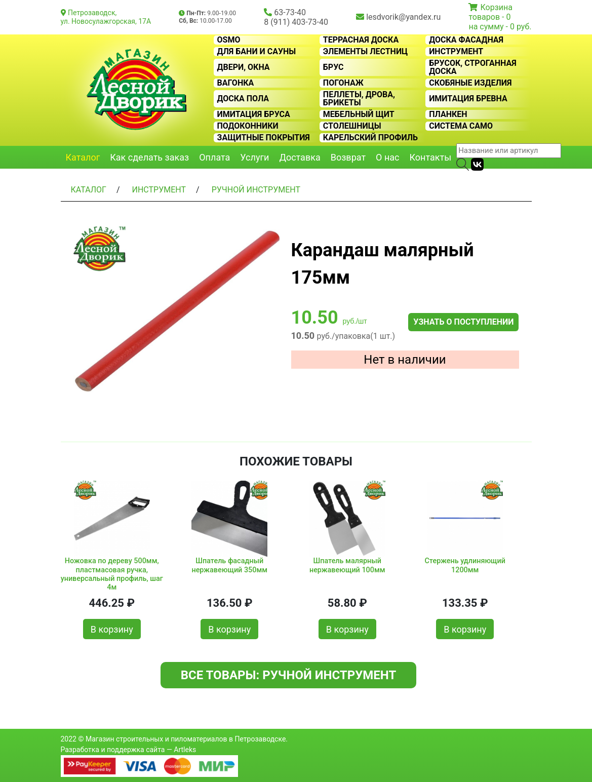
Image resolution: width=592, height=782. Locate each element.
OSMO (229, 40)
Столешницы (352, 126)
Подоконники (248, 126)
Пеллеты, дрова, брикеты (359, 99)
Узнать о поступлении (463, 322)
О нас (387, 157)
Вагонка (235, 83)
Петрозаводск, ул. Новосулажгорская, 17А (106, 17)
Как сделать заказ (149, 157)
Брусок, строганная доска (473, 67)
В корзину (112, 629)
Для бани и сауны (256, 52)
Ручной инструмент (256, 189)
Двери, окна (243, 67)
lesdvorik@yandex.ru (403, 17)
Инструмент (456, 52)
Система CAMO (461, 126)
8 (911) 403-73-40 (296, 22)
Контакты (431, 157)
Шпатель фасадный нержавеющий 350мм (229, 565)
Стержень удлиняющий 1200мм (464, 565)
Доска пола (243, 99)
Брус (333, 67)
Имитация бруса (253, 114)
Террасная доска (361, 40)
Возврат (348, 157)
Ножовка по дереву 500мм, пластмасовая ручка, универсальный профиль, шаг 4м (112, 572)
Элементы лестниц (365, 52)
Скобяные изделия (470, 83)
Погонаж (343, 83)
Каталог (83, 157)
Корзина (496, 7)
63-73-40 (290, 12)
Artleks (185, 750)
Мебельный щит (358, 114)
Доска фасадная (466, 40)
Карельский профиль (370, 138)
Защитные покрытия (263, 138)
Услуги (254, 157)
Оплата (214, 157)
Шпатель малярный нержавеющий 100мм (347, 565)
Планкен (448, 114)
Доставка (299, 157)
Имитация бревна (468, 99)
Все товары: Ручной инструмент (289, 675)
